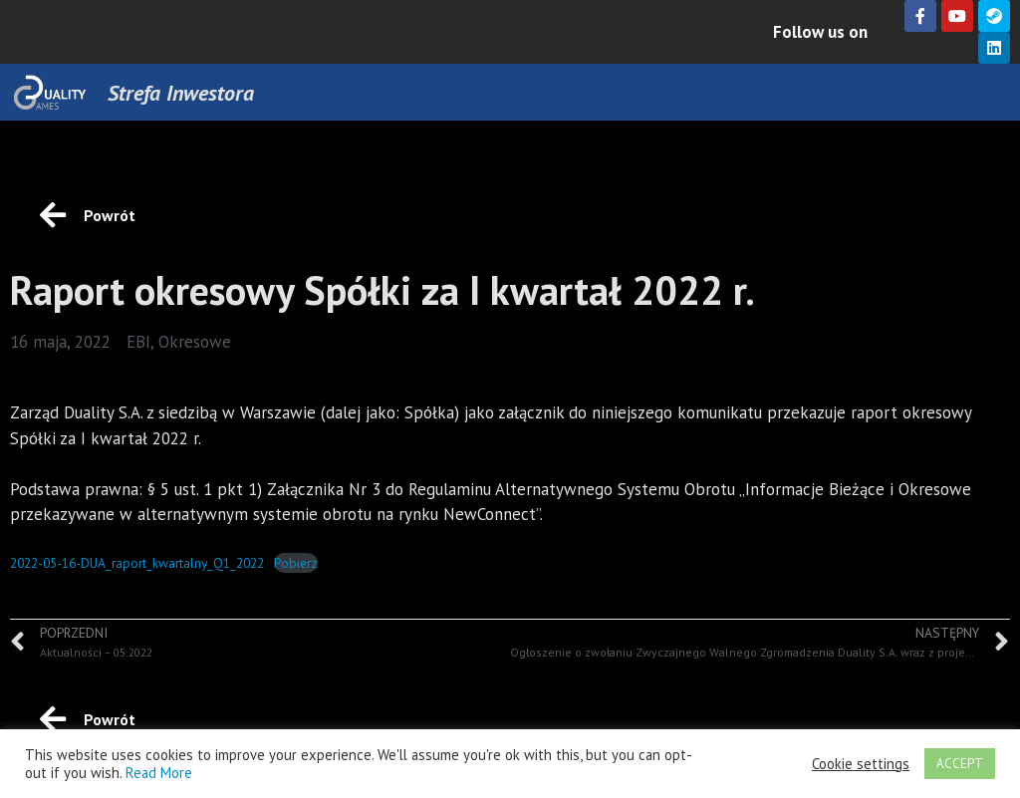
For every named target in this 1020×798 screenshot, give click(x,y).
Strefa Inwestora (181, 93)
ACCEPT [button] (959, 763)
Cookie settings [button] (860, 764)
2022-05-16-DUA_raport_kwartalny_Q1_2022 (137, 563)
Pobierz (296, 563)
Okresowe (194, 342)
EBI (138, 342)
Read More (159, 772)
